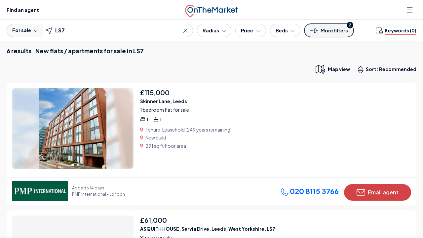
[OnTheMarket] (211, 9)
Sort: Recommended (389, 69)
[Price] (250, 30)
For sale (25, 30)
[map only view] (332, 69)
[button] (329, 32)
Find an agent (23, 10)
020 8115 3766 (310, 191)
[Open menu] (410, 10)
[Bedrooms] (285, 30)
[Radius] (214, 30)
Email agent (378, 192)
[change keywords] (396, 30)
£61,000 (153, 220)
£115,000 (155, 92)
